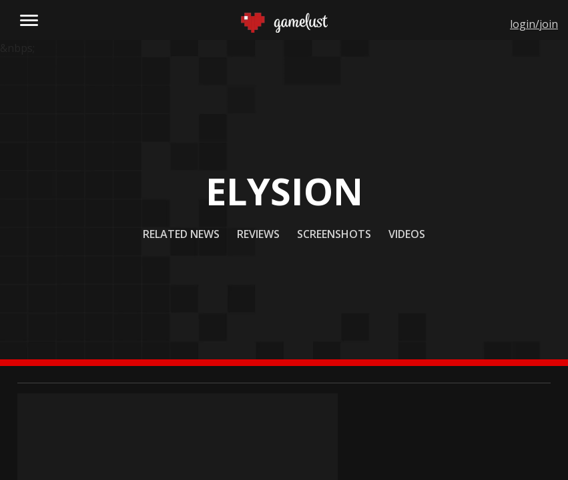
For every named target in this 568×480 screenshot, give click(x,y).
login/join (534, 24)
